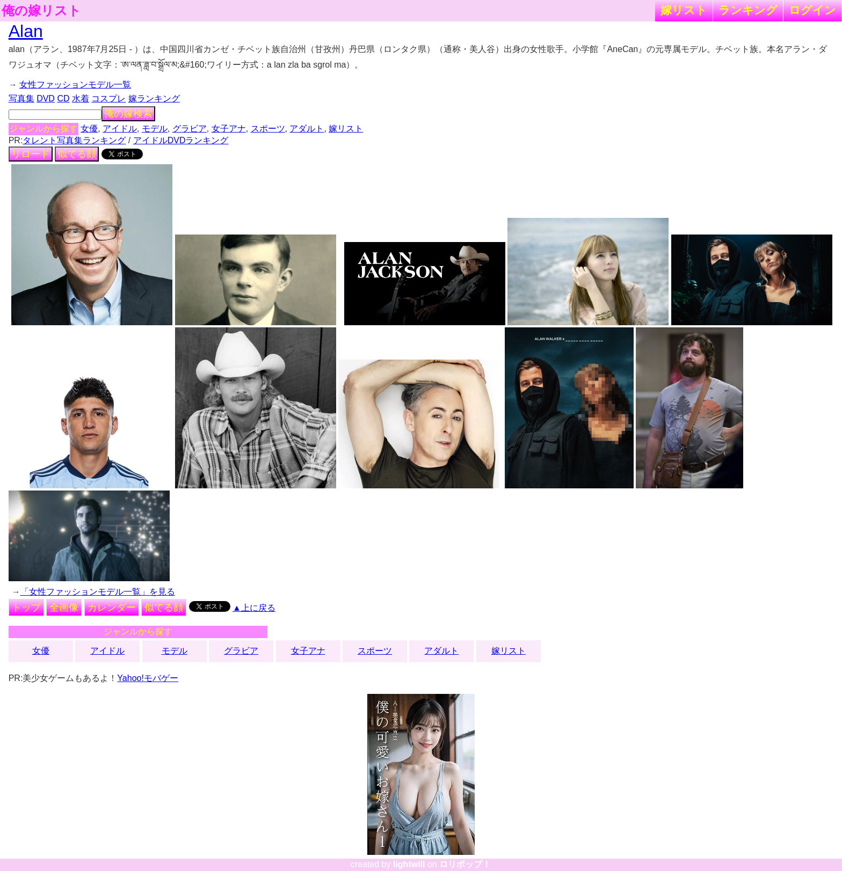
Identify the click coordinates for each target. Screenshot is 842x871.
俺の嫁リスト (41, 11)
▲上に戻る (254, 607)
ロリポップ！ (465, 864)
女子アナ (229, 128)
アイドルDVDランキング (181, 140)
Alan (26, 31)
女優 (89, 128)
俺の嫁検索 (128, 113)
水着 (80, 98)
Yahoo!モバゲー (147, 678)
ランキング (748, 10)
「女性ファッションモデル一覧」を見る (97, 591)
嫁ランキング (154, 98)
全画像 (63, 607)
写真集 (21, 98)
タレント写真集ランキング (74, 140)
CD (63, 98)
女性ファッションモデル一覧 (75, 84)
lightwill (409, 864)
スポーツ (268, 128)
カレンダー (112, 607)
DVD (46, 98)
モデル (155, 128)
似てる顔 (76, 154)
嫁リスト (683, 10)
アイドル (120, 128)
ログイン (812, 10)
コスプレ (108, 98)
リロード (30, 154)
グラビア (189, 128)
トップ (26, 607)
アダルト (306, 128)
